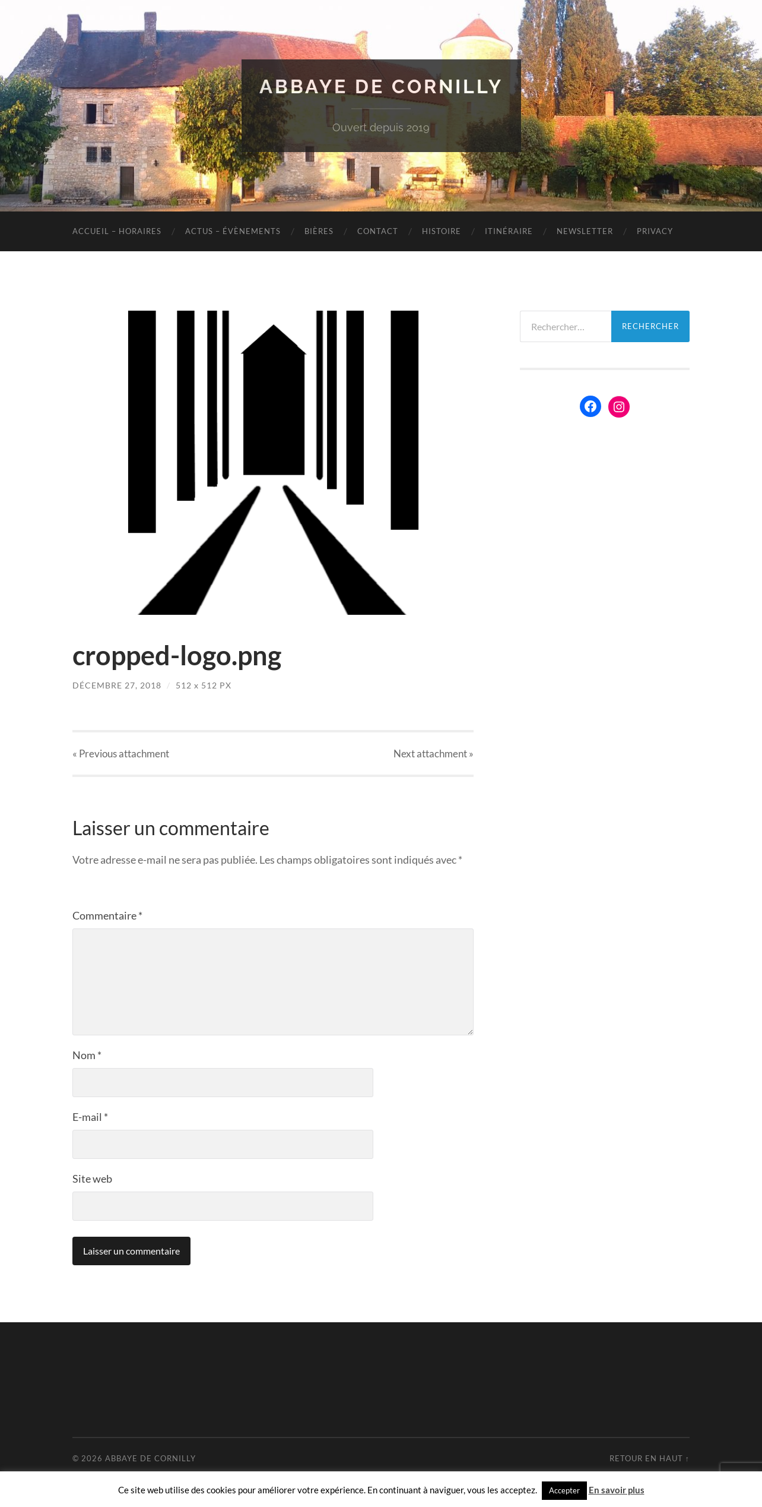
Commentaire (107, 915)
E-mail (90, 1116)
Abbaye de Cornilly (381, 86)
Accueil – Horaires (116, 231)
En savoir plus (616, 1489)
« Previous (120, 753)
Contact (377, 231)
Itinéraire (509, 231)
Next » (433, 753)
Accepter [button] (564, 1490)
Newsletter (585, 231)
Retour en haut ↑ (649, 1458)
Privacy (655, 231)
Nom (86, 1054)
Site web (92, 1178)
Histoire (441, 231)
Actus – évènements (233, 231)
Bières (319, 231)
